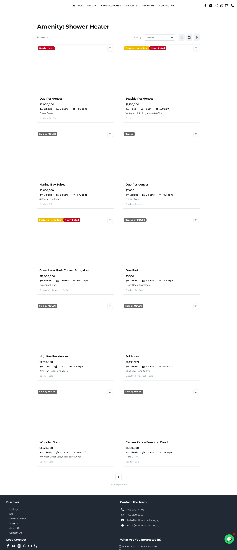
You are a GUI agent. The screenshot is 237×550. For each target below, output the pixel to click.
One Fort (132, 270)
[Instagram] (216, 5)
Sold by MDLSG (47, 134)
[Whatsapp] (221, 5)
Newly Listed (46, 48)
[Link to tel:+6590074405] (122, 509)
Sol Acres (132, 356)
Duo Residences (50, 98)
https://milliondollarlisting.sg (143, 525)
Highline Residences (53, 356)
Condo (42, 118)
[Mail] (226, 5)
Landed (55, 290)
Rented (129, 134)
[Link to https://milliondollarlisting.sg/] (122, 525)
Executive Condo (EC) (136, 376)
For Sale (53, 118)
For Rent (139, 290)
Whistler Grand (50, 442)
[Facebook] (205, 5)
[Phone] (232, 5)
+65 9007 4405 (135, 509)
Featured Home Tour (136, 48)
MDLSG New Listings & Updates (140, 546)
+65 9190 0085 (135, 514)
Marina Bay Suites (52, 184)
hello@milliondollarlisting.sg (143, 520)
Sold (51, 204)
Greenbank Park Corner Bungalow (64, 270)
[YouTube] (210, 5)
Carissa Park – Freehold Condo (148, 442)
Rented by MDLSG (135, 220)
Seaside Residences (139, 98)
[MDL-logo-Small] (14, 3)
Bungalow (44, 290)
